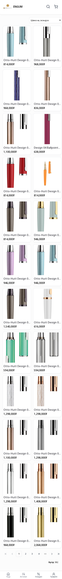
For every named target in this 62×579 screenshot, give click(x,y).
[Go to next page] (52, 554)
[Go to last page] (59, 554)
